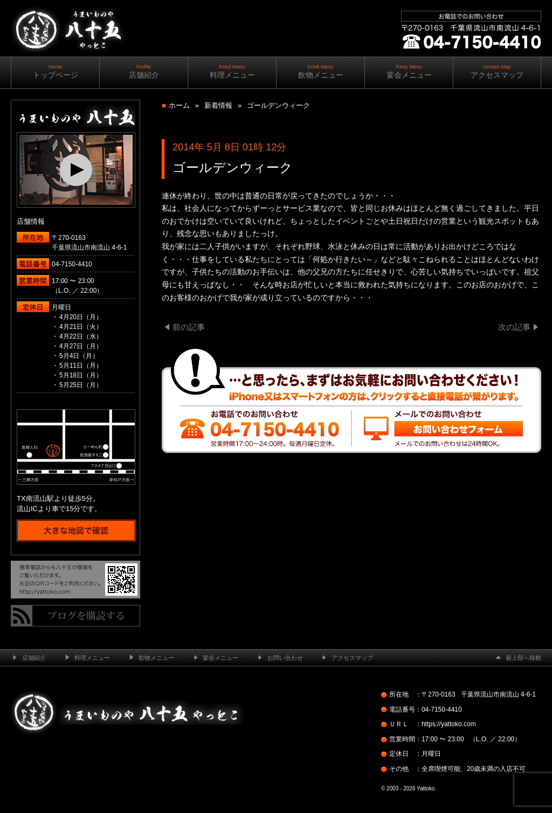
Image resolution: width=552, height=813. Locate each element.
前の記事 (188, 327)
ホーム (179, 105)
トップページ (55, 71)
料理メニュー (232, 71)
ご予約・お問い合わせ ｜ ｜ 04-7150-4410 (469, 69)
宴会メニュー (409, 71)
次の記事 (514, 327)
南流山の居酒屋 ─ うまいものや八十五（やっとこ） (68, 64)
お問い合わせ (285, 657)
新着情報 (218, 105)
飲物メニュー (320, 71)
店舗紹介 (144, 71)
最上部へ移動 (523, 657)
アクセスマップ (497, 71)
